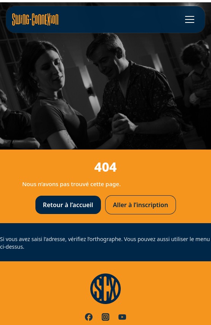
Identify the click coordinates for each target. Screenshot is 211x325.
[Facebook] (89, 317)
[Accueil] (35, 19)
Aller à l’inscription (140, 205)
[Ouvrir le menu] (190, 19)
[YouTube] (122, 317)
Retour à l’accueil (68, 205)
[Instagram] (105, 317)
